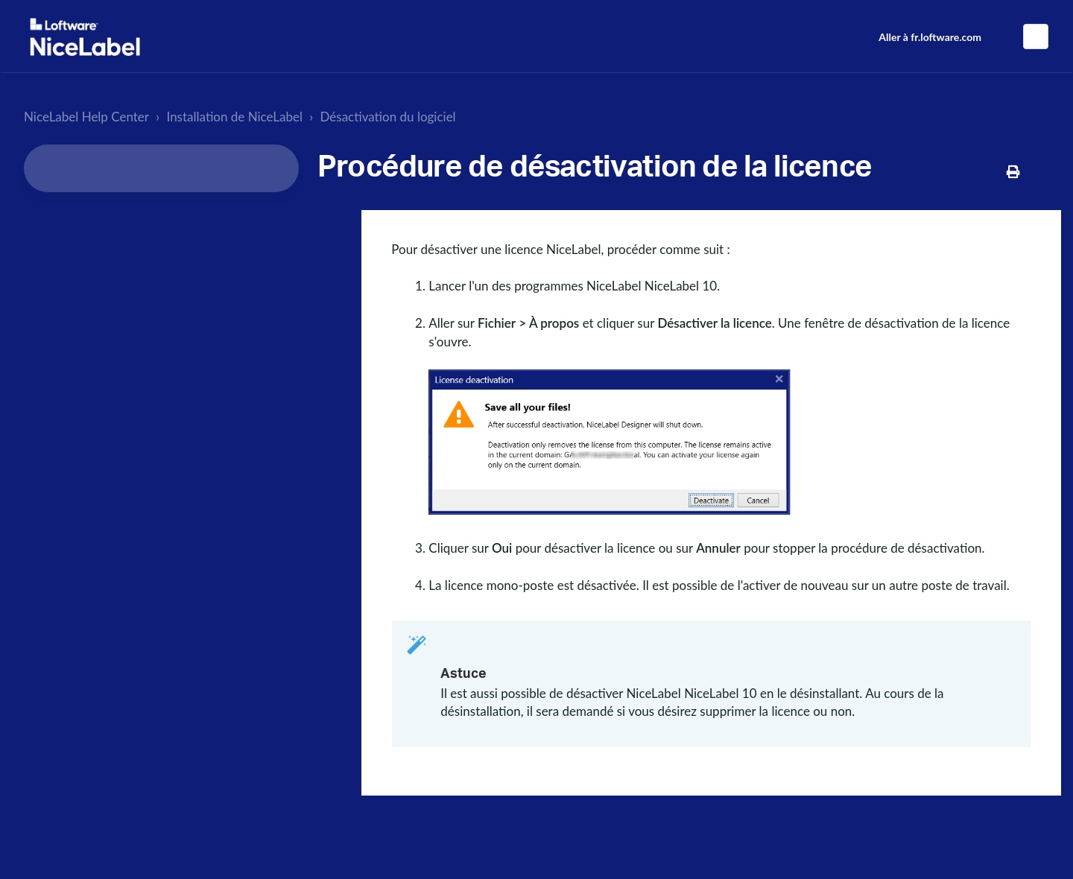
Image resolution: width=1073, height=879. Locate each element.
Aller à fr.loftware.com (930, 37)
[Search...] (161, 168)
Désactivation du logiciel (388, 116)
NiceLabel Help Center (86, 116)
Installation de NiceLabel (235, 116)
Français (1035, 36)
